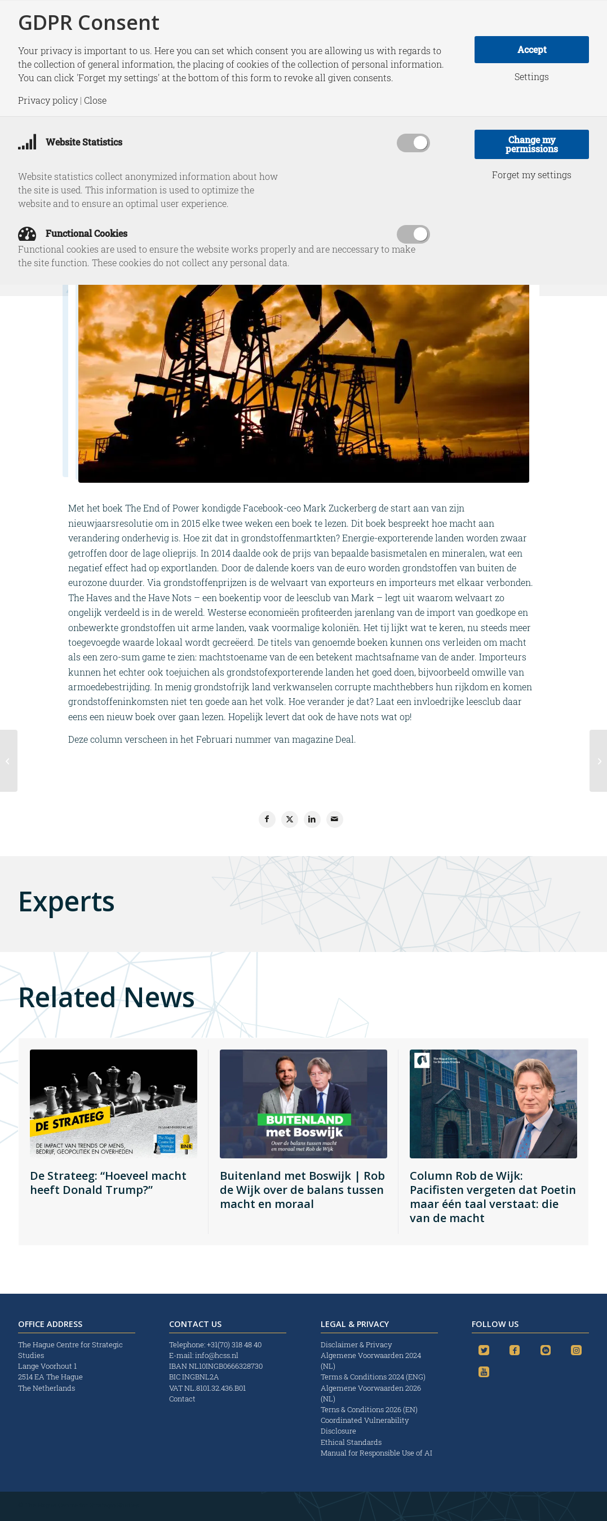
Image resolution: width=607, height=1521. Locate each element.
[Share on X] (289, 819)
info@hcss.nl (216, 1355)
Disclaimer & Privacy (356, 1344)
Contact (182, 1398)
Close (95, 100)
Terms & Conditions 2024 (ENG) (374, 1376)
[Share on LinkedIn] (312, 819)
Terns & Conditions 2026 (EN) (370, 1409)
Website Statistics (70, 142)
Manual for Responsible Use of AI (376, 1452)
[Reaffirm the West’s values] (8, 761)
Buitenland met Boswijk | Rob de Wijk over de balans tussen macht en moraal (302, 1189)
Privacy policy (48, 100)
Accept (532, 49)
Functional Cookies (72, 233)
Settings (532, 76)
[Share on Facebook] (267, 819)
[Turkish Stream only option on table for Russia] (598, 761)
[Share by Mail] (334, 819)
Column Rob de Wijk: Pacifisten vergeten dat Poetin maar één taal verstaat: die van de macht (493, 1196)
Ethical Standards (351, 1442)
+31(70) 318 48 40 (234, 1344)
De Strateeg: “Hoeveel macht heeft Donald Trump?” (108, 1182)
